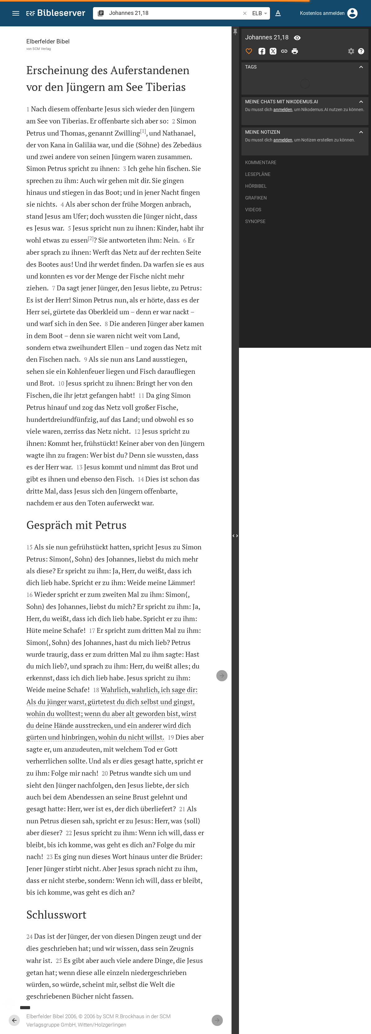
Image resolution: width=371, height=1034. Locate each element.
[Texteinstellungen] (278, 13)
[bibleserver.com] (55, 13)
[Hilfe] (361, 51)
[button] (15, 13)
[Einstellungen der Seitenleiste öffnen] (351, 51)
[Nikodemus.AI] (14, 1003)
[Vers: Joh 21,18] (297, 38)
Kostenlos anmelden (322, 13)
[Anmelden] (352, 13)
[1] (143, 131)
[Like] (249, 51)
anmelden (282, 109)
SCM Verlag (42, 49)
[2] (91, 238)
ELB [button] (260, 13)
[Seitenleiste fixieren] (235, 32)
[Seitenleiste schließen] (235, 536)
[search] (175, 13)
